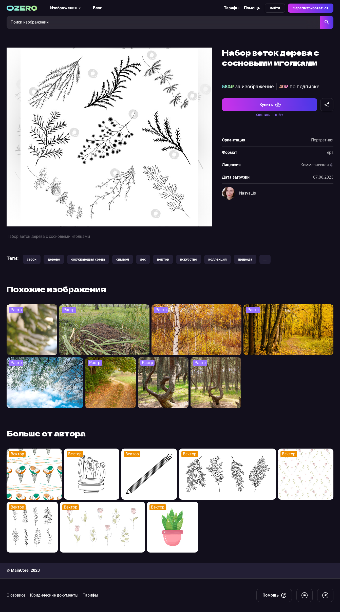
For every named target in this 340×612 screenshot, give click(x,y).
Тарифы (231, 8)
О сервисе (16, 595)
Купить (270, 105)
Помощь (252, 8)
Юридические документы (54, 595)
